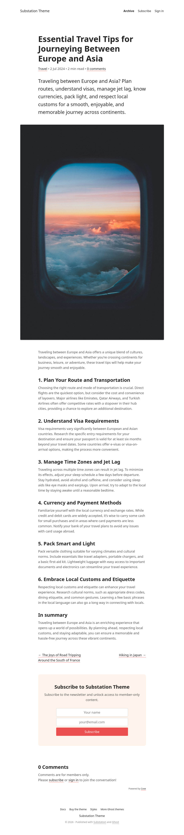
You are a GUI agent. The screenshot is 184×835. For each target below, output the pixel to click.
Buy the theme (78, 809)
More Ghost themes (112, 809)
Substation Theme (35, 10)
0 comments (96, 69)
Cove (143, 788)
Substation (100, 822)
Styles (93, 809)
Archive (129, 11)
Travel (42, 69)
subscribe (56, 780)
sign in (74, 780)
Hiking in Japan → (132, 655)
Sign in (159, 11)
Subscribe (144, 11)
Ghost (115, 822)
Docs (63, 809)
